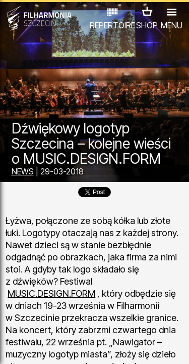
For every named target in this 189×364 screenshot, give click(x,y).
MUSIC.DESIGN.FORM (51, 293)
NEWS (23, 171)
